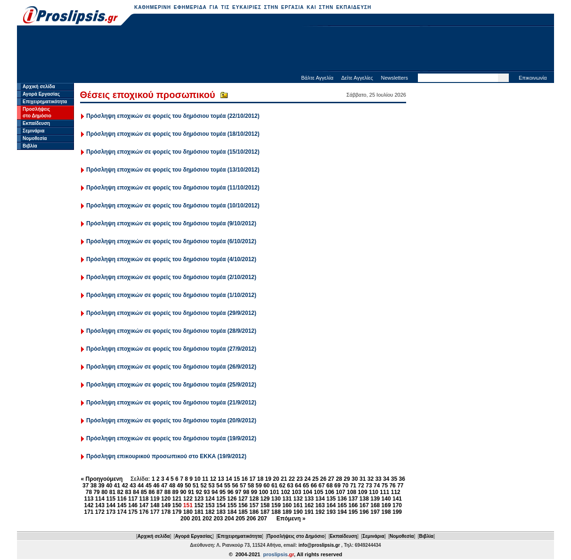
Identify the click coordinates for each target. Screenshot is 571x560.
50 (188, 485)
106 (329, 492)
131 (287, 498)
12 (213, 479)
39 (101, 485)
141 (397, 498)
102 (285, 492)
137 (353, 498)
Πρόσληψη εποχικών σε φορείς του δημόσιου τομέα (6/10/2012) (171, 241)
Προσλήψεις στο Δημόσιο (296, 536)
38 (93, 485)
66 (313, 485)
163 (320, 505)
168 (375, 505)
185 (243, 512)
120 (166, 498)
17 (252, 479)
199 (397, 512)
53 (211, 485)
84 (136, 492)
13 (221, 479)
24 (307, 479)
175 (133, 512)
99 (254, 492)
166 (353, 505)
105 (318, 492)
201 (196, 518)
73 (369, 485)
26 (323, 479)
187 (264, 512)
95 (223, 492)
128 (254, 498)
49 (180, 485)
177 (155, 512)
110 (373, 492)
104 (307, 492)
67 (321, 485)
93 (207, 492)
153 (210, 505)
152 (199, 505)
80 (104, 492)
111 (384, 492)
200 (185, 518)
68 (329, 485)
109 (362, 492)
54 (219, 485)
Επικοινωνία (533, 78)
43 (133, 485)
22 (292, 479)
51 (196, 485)
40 (109, 485)
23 (299, 479)
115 (110, 498)
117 (133, 498)
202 (207, 518)
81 (112, 492)
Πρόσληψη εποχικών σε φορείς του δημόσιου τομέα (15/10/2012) (173, 151)
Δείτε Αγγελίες (357, 78)
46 (156, 485)
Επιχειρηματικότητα (45, 101)
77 (400, 485)
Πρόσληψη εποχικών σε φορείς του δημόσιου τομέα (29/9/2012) (171, 313)
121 (176, 498)
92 (199, 492)
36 (402, 479)
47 (164, 485)
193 (331, 512)
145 (122, 505)
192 (320, 512)
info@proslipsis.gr (319, 545)
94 (215, 492)
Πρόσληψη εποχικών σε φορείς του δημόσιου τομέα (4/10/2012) (171, 259)
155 (232, 505)
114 (100, 498)
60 (266, 485)
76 (392, 485)
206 (251, 518)
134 (320, 498)
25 (315, 479)
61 (274, 485)
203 (218, 518)
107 (340, 492)
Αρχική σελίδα (39, 86)
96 (230, 492)
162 (309, 505)
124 (210, 498)
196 (364, 512)
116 (122, 498)
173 (110, 512)
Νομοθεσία (35, 138)
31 (362, 479)
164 (331, 505)
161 (298, 505)
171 (88, 512)
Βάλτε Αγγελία (317, 78)
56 (235, 485)
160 (287, 505)
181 (199, 512)
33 (378, 479)
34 (386, 479)
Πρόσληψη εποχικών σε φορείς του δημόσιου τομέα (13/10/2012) (173, 169)
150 (176, 505)
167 (364, 505)
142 (88, 505)
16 (244, 479)
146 (133, 505)
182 (210, 512)
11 (205, 479)
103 (296, 492)
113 (88, 498)
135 (331, 498)
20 (276, 479)
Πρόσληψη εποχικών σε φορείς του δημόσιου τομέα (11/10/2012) (173, 187)
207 (262, 518)
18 (260, 479)
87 (159, 492)
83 (128, 492)
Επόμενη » (291, 518)
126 (232, 498)
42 (125, 485)
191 (309, 512)
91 (191, 492)
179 (176, 512)
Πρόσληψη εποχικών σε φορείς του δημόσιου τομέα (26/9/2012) (171, 366)
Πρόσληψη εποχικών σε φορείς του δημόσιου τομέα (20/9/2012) (171, 420)
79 (96, 492)
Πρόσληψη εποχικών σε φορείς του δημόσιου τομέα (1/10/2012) (171, 295)
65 (306, 485)
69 (337, 485)
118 (143, 498)
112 (395, 492)
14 (229, 479)
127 (243, 498)
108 (351, 492)
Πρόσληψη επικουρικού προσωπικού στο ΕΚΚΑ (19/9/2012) (166, 456)
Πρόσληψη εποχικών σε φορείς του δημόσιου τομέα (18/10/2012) (173, 134)
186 (254, 512)
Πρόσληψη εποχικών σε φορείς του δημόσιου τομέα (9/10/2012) (171, 223)
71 (353, 485)
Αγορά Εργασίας (41, 94)
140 (386, 498)
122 (188, 498)
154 (221, 505)
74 (377, 485)
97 (238, 492)
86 (151, 492)
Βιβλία (30, 145)
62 (282, 485)
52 (204, 485)
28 (339, 479)
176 (143, 512)
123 (199, 498)
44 (141, 485)
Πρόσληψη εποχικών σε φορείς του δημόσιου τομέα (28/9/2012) (171, 331)
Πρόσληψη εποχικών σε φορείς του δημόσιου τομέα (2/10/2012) (171, 277)
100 (263, 492)
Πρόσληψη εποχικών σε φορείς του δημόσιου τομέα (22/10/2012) (173, 116)
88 (167, 492)
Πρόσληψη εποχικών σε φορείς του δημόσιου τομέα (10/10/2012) (173, 205)
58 (251, 485)
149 (166, 505)
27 (331, 479)
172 (100, 512)
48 (172, 485)
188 (276, 512)
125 (221, 498)
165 (342, 505)
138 (364, 498)
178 (166, 512)
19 (268, 479)
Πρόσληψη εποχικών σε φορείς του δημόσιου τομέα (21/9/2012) (171, 402)
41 (117, 485)
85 (144, 492)
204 (229, 518)
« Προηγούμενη (102, 479)
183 (221, 512)
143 (100, 505)
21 (284, 479)
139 (375, 498)
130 (276, 498)
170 (397, 505)
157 (254, 505)
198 (386, 512)
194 (342, 512)
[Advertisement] (285, 49)
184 (232, 512)
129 (264, 498)
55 (227, 485)
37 (85, 485)
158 (264, 505)
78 (89, 492)
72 (361, 485)
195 (353, 512)
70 (345, 485)
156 (243, 505)
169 (386, 505)
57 (243, 485)
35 (394, 479)
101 (274, 492)
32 (370, 479)
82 (120, 492)
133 (309, 498)
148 (155, 505)
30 (354, 479)
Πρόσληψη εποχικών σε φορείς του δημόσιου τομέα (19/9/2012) (171, 438)
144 (110, 505)
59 (258, 485)
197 (375, 512)
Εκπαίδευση (36, 123)
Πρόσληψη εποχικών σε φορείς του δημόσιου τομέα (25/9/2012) (171, 384)
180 (188, 512)
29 (347, 479)
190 (298, 512)
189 (287, 512)
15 (237, 479)
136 (342, 498)
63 (290, 485)
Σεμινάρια (33, 130)
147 (143, 505)
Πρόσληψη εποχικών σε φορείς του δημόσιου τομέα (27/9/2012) (171, 349)
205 (240, 518)
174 (122, 512)
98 (246, 492)
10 (197, 479)
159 (276, 505)
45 (149, 485)
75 (385, 485)
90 (183, 492)
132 (298, 498)
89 (175, 492)
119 (155, 498)
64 (298, 485)
